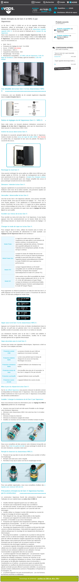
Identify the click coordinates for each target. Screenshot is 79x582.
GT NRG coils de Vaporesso (28, 55)
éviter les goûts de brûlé (17, 446)
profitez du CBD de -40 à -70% (48, 578)
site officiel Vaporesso (12, 390)
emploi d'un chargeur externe (36, 177)
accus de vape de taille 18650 (27, 137)
